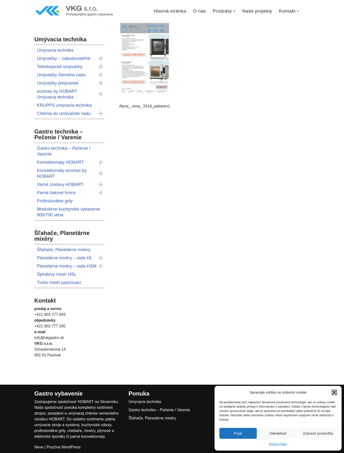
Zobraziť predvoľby (318, 433)
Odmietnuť (278, 433)
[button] (334, 392)
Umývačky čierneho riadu (61, 74)
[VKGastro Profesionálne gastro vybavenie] (74, 11)
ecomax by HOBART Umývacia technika (57, 94)
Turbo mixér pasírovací (59, 282)
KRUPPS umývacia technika (64, 105)
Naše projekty (257, 11)
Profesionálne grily (55, 200)
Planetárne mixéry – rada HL (64, 257)
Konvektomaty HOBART (60, 162)
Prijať (238, 433)
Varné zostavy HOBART (60, 184)
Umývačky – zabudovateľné (63, 58)
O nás (199, 11)
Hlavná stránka (170, 11)
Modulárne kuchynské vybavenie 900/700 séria (68, 212)
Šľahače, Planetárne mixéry (63, 249)
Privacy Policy (278, 444)
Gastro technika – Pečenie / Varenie (63, 151)
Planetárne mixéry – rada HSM (66, 266)
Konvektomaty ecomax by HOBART (62, 173)
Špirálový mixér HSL (56, 274)
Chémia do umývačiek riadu (64, 113)
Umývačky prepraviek (58, 83)
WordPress (71, 447)
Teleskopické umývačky (59, 66)
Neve (38, 447)
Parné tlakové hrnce (56, 192)
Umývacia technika (55, 50)
